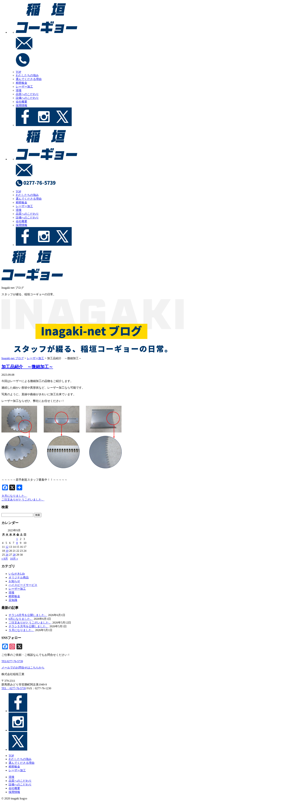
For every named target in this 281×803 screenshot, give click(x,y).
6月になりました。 (21, 618)
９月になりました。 (14, 495)
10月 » (14, 558)
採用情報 (21, 105)
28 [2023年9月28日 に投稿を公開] (14, 554)
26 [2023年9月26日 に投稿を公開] (7, 554)
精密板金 (21, 82)
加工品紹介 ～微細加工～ (27, 366)
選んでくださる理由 (29, 79)
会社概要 (21, 101)
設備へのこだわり (27, 97)
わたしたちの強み (27, 75)
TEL (12, 661)
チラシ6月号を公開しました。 (28, 615)
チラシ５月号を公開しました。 (29, 626)
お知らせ (14, 581)
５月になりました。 (21, 630)
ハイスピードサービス (23, 584)
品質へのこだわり (27, 94)
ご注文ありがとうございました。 (22, 499)
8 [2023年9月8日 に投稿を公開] (17, 542)
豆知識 (13, 600)
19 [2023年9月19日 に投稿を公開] (7, 550)
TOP (18, 71)
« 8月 (4, 558)
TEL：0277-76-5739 (13, 688)
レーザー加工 (24, 86)
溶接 (19, 90)
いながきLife (17, 573)
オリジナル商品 (19, 577)
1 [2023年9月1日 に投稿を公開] (17, 538)
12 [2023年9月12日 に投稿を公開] (7, 546)
